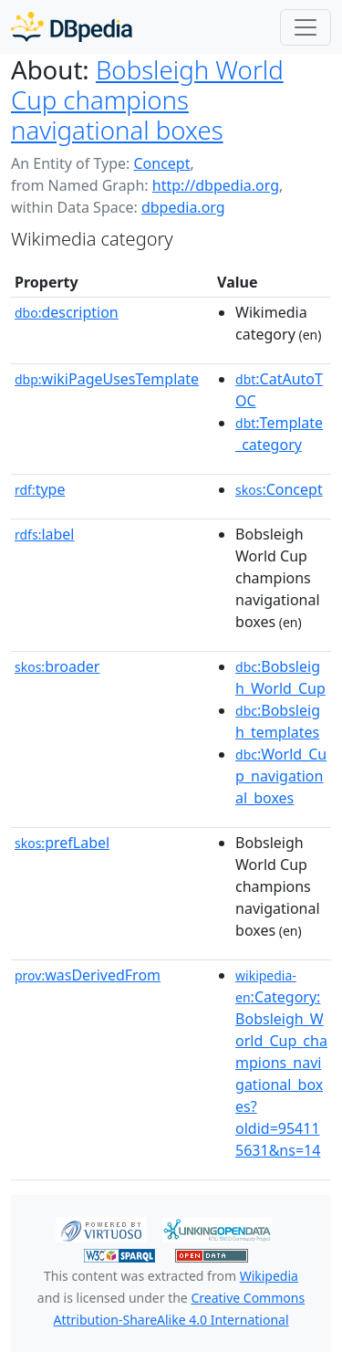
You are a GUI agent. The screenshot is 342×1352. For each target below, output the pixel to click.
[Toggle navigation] (305, 27)
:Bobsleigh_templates (277, 721)
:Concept (279, 489)
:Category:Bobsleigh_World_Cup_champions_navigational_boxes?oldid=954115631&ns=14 (281, 1063)
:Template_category (279, 434)
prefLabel (62, 843)
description (67, 312)
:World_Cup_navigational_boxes (280, 776)
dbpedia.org (183, 207)
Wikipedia (269, 1275)
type (40, 489)
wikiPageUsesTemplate (107, 379)
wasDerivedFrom (88, 975)
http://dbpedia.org (215, 185)
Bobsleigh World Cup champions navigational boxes (147, 99)
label (45, 534)
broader (57, 666)
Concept (161, 163)
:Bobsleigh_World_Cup (280, 677)
